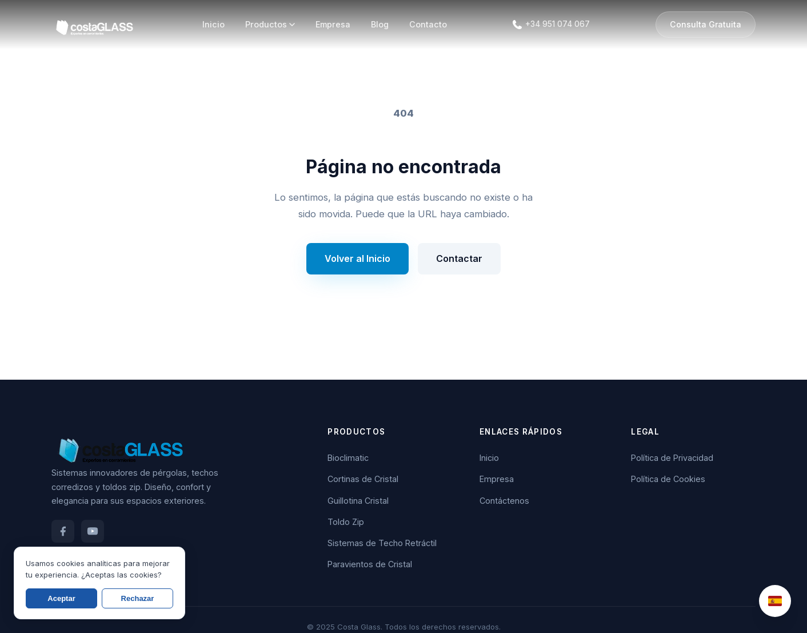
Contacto (428, 24)
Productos (270, 24)
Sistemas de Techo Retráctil (382, 543)
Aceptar (61, 598)
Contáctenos (504, 500)
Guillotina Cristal (358, 500)
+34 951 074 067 (557, 24)
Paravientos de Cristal (369, 564)
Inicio (213, 24)
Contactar (459, 258)
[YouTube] (92, 531)
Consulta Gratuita (705, 24)
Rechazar (137, 598)
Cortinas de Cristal (362, 479)
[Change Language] (775, 601)
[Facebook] (62, 531)
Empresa (332, 24)
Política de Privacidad (672, 458)
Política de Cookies (668, 479)
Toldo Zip (345, 522)
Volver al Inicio (357, 258)
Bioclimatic (348, 458)
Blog (380, 24)
